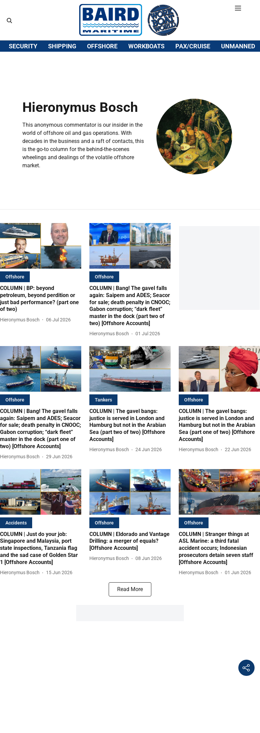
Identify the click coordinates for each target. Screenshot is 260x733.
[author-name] (21, 333)
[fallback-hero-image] (40, 259)
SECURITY (23, 68)
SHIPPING (62, 68)
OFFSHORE (102, 68)
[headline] (40, 312)
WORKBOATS (146, 68)
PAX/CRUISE (192, 68)
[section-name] (15, 290)
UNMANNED (238, 68)
